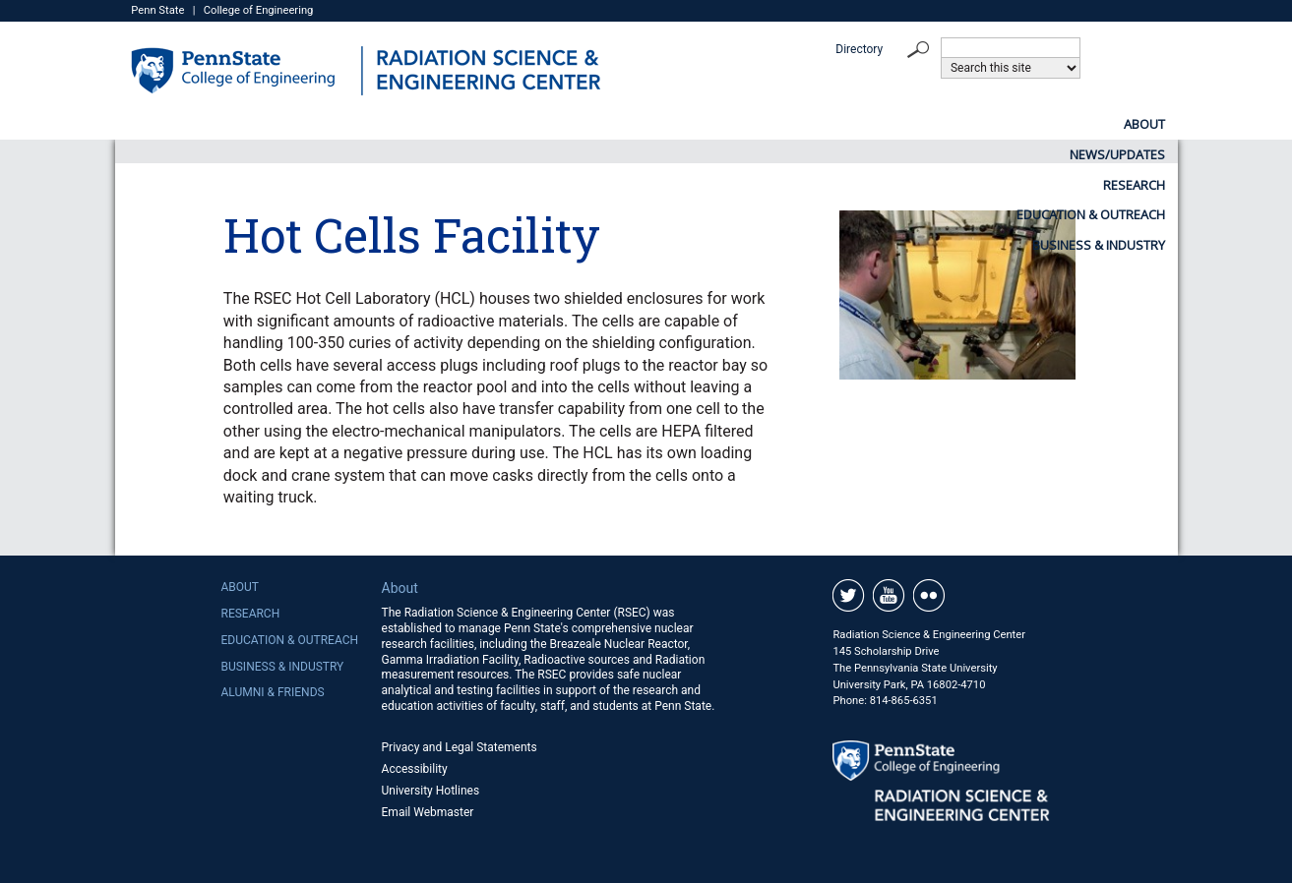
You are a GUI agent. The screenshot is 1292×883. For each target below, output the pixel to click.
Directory (859, 49)
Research (706, 124)
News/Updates (554, 124)
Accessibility (415, 769)
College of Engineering (259, 10)
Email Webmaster (428, 812)
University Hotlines (431, 790)
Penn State (157, 10)
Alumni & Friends (272, 692)
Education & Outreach (884, 124)
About (412, 124)
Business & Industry (1098, 124)
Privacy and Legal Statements (459, 747)
